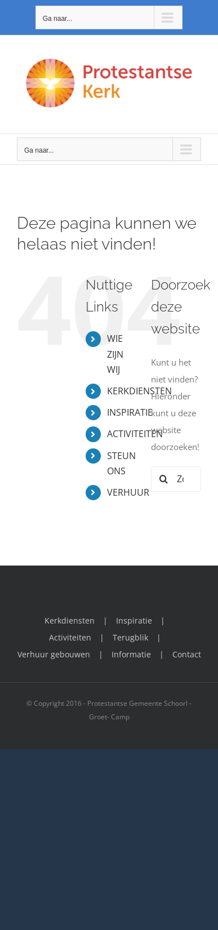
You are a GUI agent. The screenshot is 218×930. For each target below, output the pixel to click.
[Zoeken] (163, 479)
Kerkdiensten (70, 620)
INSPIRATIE (130, 412)
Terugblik (130, 637)
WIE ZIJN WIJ (115, 353)
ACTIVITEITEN (135, 434)
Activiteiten (70, 637)
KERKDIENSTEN (139, 391)
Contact (186, 654)
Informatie (131, 654)
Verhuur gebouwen (53, 654)
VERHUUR (128, 492)
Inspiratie (134, 620)
